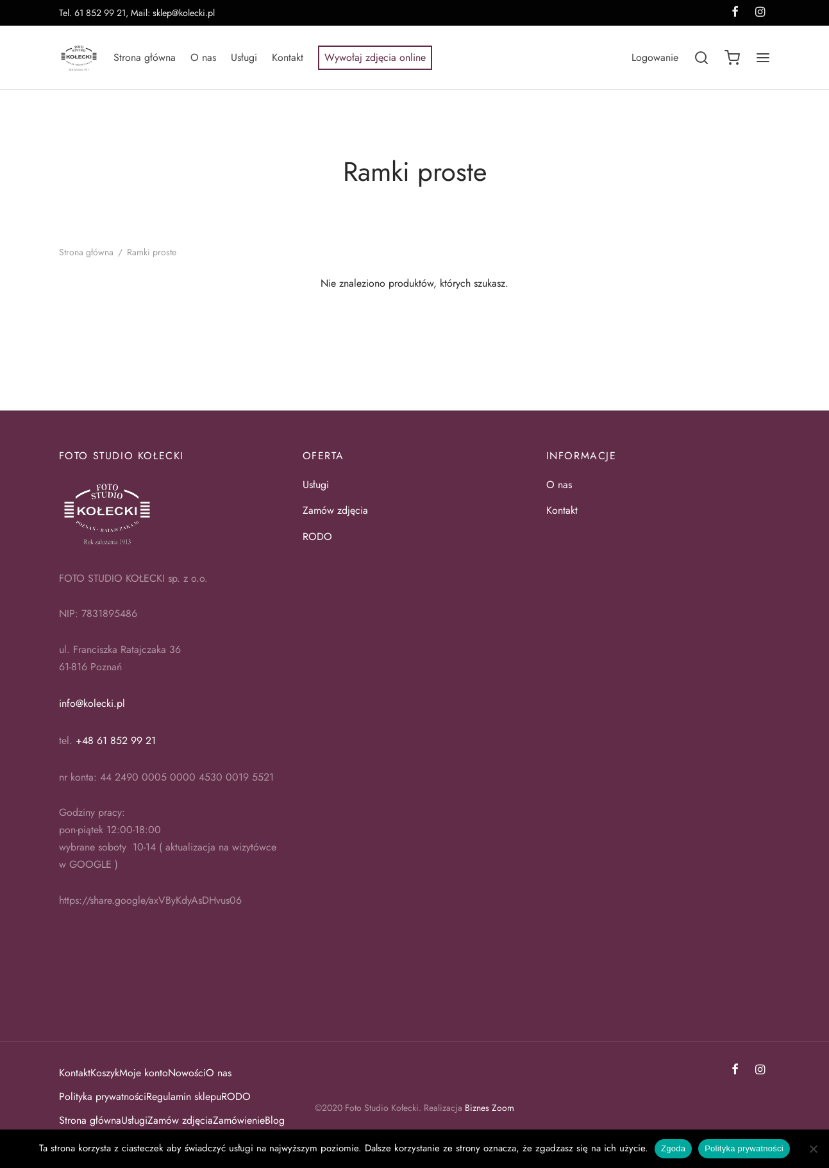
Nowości (187, 1072)
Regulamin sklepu (183, 1096)
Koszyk (104, 1072)
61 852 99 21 (100, 12)
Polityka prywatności (102, 1096)
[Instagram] (760, 1070)
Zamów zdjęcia (335, 510)
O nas (203, 57)
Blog (275, 1120)
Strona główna (144, 57)
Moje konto (143, 1072)
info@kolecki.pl (92, 703)
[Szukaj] (701, 57)
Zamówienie (239, 1120)
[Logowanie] (655, 57)
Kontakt (287, 57)
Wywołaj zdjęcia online (375, 57)
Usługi (244, 57)
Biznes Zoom (489, 1107)
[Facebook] (735, 1070)
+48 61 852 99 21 (116, 740)
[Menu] (763, 57)
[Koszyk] (732, 57)
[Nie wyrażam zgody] (813, 1148)
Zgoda (673, 1148)
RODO (319, 536)
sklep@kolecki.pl (184, 12)
